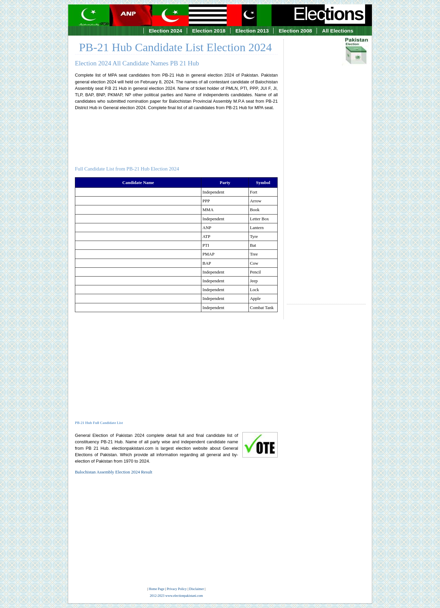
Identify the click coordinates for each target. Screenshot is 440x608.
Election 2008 (295, 31)
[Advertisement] (326, 165)
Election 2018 (208, 31)
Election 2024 (165, 31)
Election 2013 (252, 31)
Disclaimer (196, 589)
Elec (329, 13)
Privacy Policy (177, 589)
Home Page (156, 589)
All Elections (337, 31)
